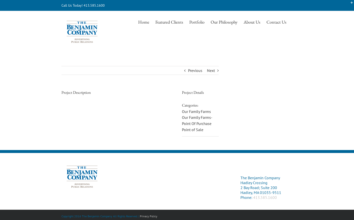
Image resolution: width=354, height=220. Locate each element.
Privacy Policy (148, 216)
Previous (195, 70)
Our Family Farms (196, 111)
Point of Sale (192, 129)
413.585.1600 (265, 197)
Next (211, 70)
